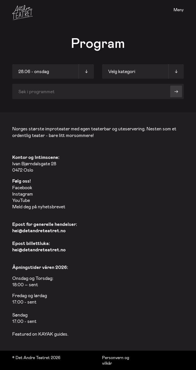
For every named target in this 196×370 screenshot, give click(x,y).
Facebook (22, 187)
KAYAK (45, 334)
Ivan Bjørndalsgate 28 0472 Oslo (35, 163)
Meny (179, 10)
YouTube (21, 200)
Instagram (22, 194)
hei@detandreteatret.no (39, 230)
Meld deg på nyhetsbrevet (38, 206)
